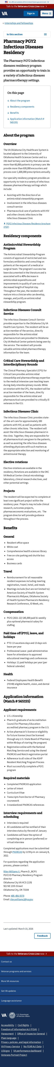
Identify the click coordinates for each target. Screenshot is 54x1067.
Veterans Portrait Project (14, 1055)
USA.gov (5, 1050)
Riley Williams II (11, 871)
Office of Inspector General (31, 1033)
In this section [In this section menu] (27, 34)
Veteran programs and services (16, 971)
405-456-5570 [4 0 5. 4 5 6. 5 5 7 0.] (17, 895)
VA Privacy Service (10, 1046)
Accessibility (7, 1025)
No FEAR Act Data (32, 1046)
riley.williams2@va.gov (21, 899)
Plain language (8, 1038)
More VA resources (10, 981)
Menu (46, 13)
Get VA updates (8, 990)
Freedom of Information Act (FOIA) (19, 1029)
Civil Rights (23, 1025)
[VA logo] (4, 13)
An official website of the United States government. (29, 2)
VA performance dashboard (27, 1050)
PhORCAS (17, 852)
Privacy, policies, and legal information (21, 1042)
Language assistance (11, 1000)
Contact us (6, 961)
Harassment (7, 1033)
